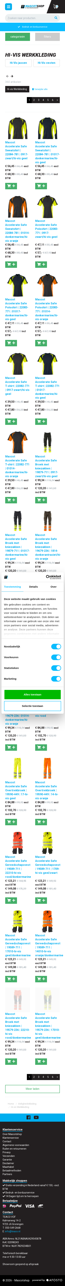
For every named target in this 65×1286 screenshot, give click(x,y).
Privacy (7, 1152)
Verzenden (9, 1156)
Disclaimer (8, 1163)
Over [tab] (54, 586)
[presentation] (7, 76)
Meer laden (32, 1088)
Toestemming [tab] (12, 586)
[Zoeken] (56, 18)
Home (11, 1103)
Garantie (7, 1159)
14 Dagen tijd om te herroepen (22, 1196)
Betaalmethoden (12, 1170)
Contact (7, 1141)
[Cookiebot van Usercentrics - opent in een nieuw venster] (46, 577)
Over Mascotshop (12, 1134)
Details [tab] (33, 586)
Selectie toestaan (32, 705)
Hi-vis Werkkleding (20, 1107)
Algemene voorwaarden (16, 1145)
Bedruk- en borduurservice (20, 1192)
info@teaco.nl (12, 1231)
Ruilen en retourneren (14, 1148)
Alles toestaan (32, 694)
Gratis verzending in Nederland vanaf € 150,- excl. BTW (34, 27)
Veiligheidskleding (27, 1103)
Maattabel (8, 1167)
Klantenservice (11, 1137)
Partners (7, 1174)
